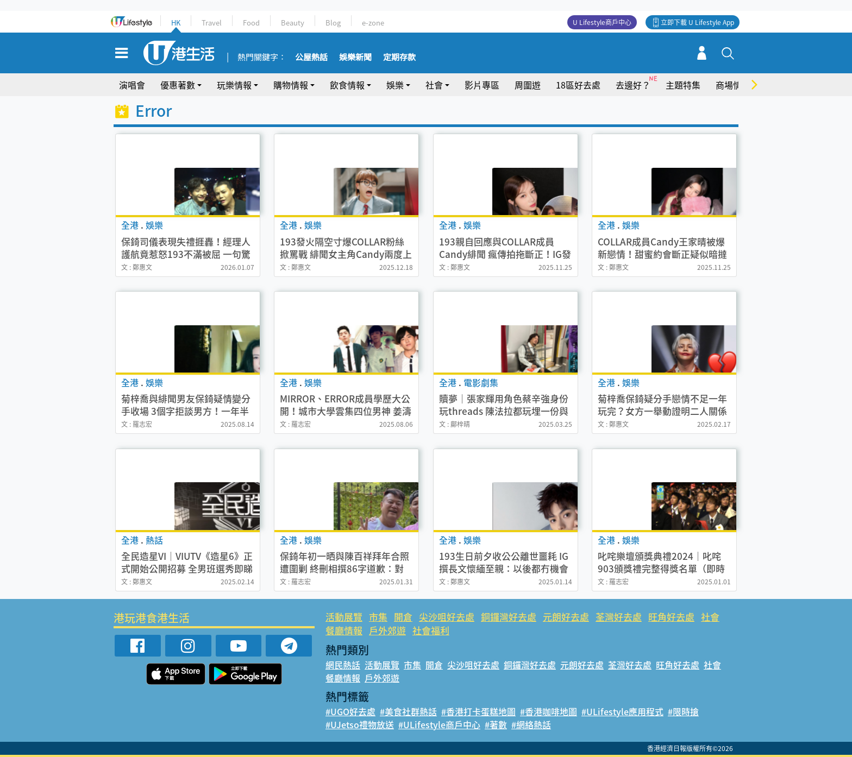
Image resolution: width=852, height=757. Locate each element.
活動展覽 (343, 616)
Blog (333, 22)
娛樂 (395, 84)
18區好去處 (578, 84)
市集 (378, 616)
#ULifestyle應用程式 (622, 711)
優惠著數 (177, 84)
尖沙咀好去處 (446, 616)
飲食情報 (347, 84)
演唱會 (132, 84)
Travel (212, 22)
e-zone (373, 22)
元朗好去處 (566, 616)
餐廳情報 (343, 630)
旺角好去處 (671, 616)
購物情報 (290, 84)
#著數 (496, 724)
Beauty (292, 22)
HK (175, 22)
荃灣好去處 (619, 616)
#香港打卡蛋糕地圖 (478, 711)
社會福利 (430, 630)
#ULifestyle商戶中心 (439, 724)
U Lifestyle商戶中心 (602, 22)
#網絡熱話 (531, 724)
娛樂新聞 (355, 57)
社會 (434, 84)
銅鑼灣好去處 (508, 616)
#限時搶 (683, 711)
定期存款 (399, 57)
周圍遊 (528, 84)
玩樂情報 (234, 84)
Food (251, 22)
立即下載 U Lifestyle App (697, 22)
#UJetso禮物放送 (359, 724)
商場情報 (733, 84)
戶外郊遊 (387, 630)
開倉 (403, 616)
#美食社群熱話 (408, 711)
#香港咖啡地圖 (548, 711)
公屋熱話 (311, 57)
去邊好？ (633, 84)
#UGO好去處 (350, 711)
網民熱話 (342, 664)
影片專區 (482, 84)
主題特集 (683, 84)
